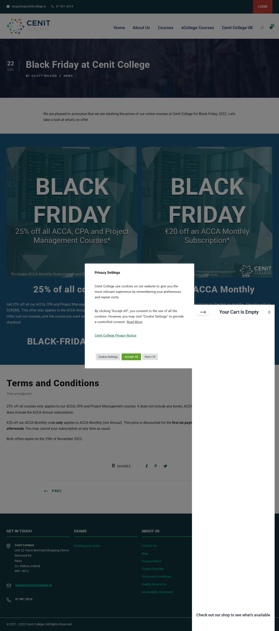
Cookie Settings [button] (108, 356)
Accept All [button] (131, 356)
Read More (134, 322)
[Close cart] (202, 312)
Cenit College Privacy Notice (115, 335)
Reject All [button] (150, 356)
